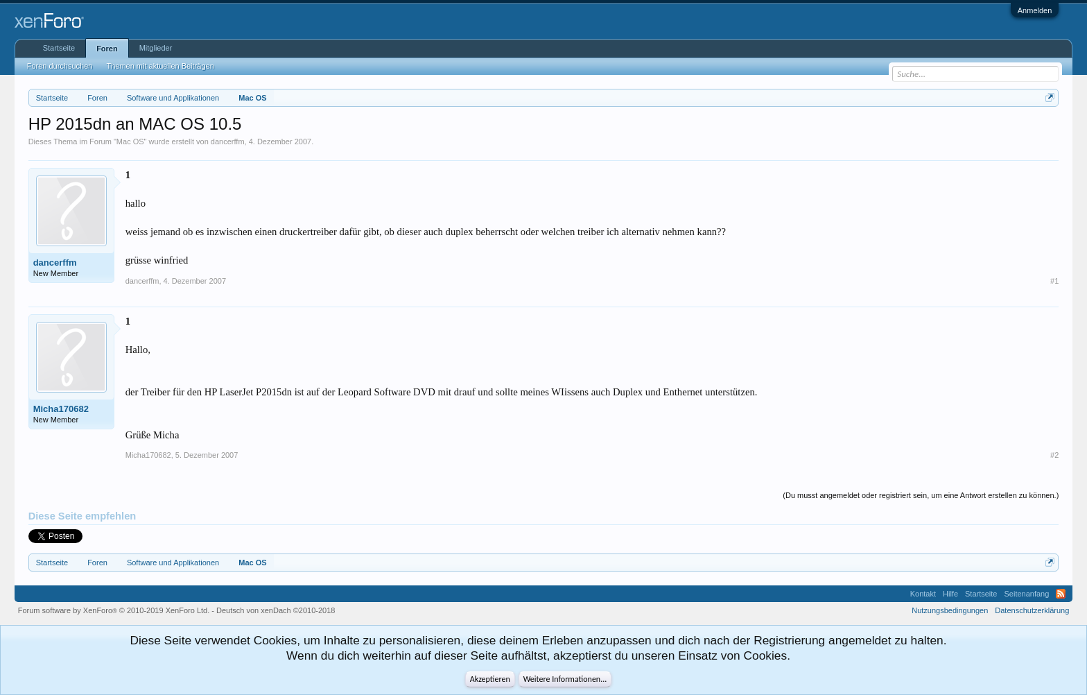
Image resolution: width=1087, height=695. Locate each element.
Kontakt (923, 594)
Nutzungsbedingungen (950, 610)
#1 (1054, 281)
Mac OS (130, 141)
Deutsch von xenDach (275, 610)
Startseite (59, 48)
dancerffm (228, 141)
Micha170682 (61, 409)
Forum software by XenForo (114, 610)
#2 (1054, 455)
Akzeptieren (490, 679)
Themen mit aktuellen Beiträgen (160, 66)
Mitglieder (156, 48)
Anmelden (1035, 10)
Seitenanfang (1026, 594)
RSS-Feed (1061, 594)
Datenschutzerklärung (1032, 610)
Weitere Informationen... (565, 679)
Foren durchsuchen (60, 66)
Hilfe (950, 594)
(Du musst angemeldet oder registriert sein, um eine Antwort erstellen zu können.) (921, 495)
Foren (107, 48)
